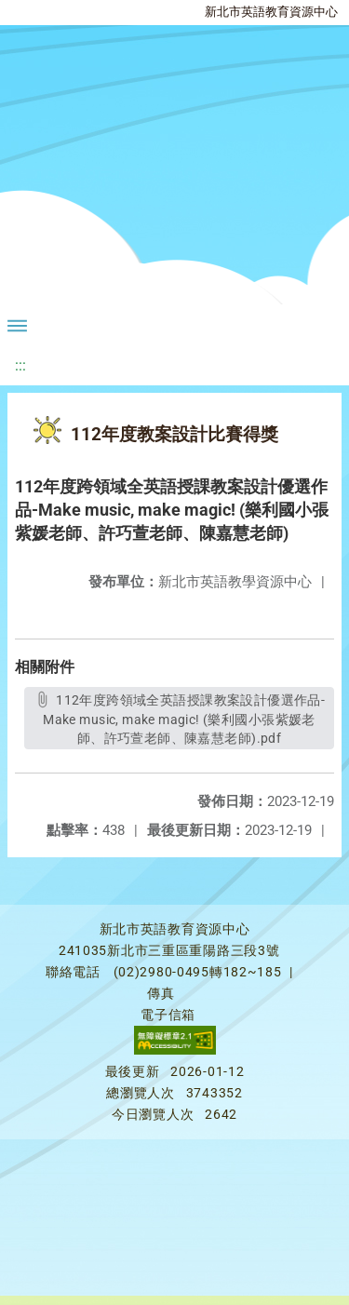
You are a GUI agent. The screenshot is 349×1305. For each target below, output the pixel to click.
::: (20, 365)
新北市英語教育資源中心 (271, 12)
